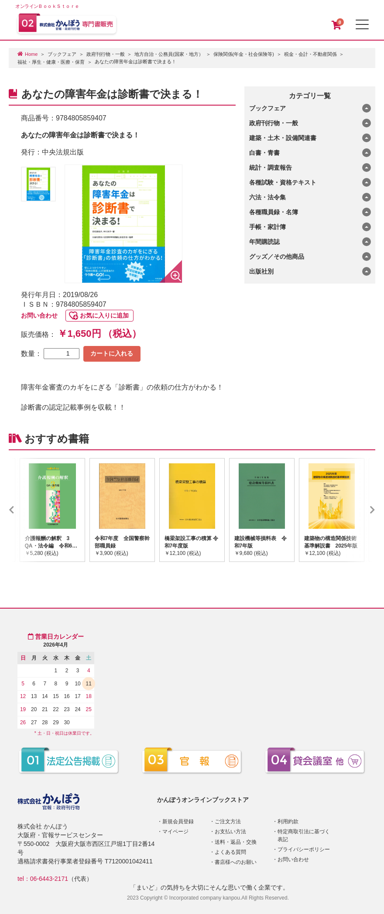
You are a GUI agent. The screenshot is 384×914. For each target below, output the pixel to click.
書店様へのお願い (236, 862)
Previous (24, 510)
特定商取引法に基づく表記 (304, 835)
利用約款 (288, 821)
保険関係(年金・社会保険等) (243, 54)
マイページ (175, 831)
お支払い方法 (230, 831)
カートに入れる (111, 353)
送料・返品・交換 (236, 842)
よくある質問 (230, 852)
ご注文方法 (228, 821)
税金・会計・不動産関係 (310, 54)
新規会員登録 (178, 821)
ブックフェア (62, 54)
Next (359, 510)
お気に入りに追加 (104, 315)
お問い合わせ (39, 315)
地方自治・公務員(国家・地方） (168, 54)
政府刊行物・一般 (105, 54)
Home (31, 54)
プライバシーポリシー (304, 849)
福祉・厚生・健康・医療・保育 (51, 62)
